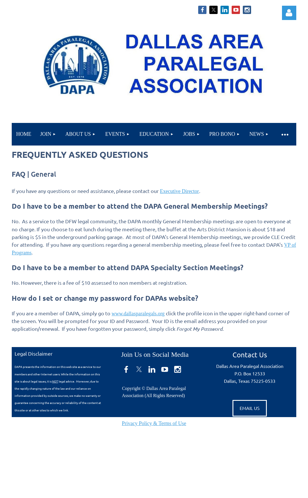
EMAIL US (250, 408)
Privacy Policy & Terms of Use (154, 423)
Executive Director (179, 191)
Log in (289, 13)
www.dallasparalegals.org (138, 313)
